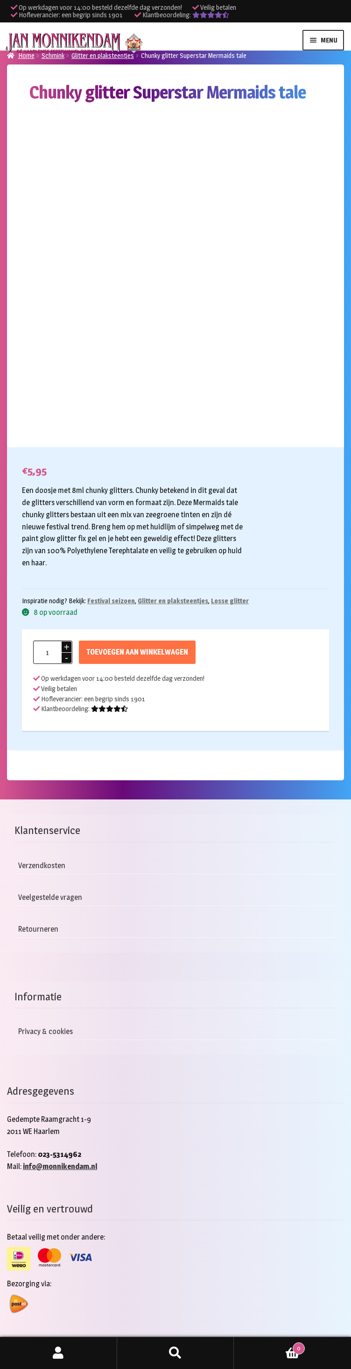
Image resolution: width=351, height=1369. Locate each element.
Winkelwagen (269, 1347)
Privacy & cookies (45, 1031)
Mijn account (58, 1353)
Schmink (53, 55)
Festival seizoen (111, 601)
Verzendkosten (41, 865)
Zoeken (175, 1353)
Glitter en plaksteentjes (102, 55)
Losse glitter (230, 601)
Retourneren (38, 929)
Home (26, 55)
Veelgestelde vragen (50, 897)
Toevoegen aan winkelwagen (137, 652)
